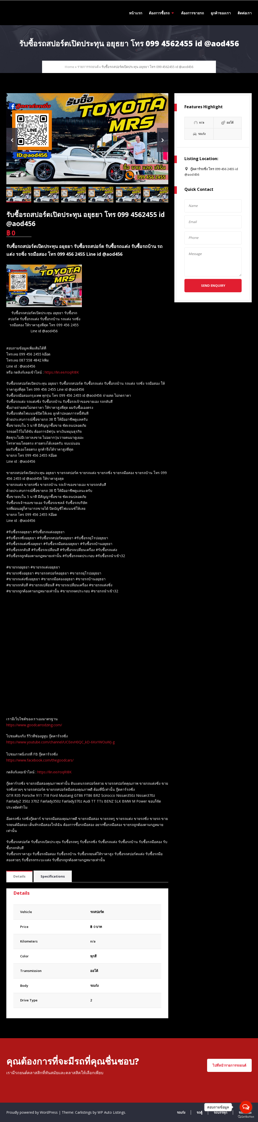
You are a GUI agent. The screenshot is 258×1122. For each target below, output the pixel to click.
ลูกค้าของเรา (221, 13)
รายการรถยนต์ (88, 66)
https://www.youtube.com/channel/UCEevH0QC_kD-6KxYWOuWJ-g (60, 742)
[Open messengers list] (246, 1107)
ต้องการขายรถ (192, 13)
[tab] (19, 877)
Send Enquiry (213, 285)
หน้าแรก (135, 13)
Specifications (53, 876)
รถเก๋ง (94, 985)
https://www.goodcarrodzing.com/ (34, 724)
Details (19, 876)
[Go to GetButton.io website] (246, 1116)
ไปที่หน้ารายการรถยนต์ (229, 1065)
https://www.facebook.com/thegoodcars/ (40, 760)
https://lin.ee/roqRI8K (62, 372)
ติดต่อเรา (245, 13)
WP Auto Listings (111, 1112)
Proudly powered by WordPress (32, 1112)
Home (69, 66)
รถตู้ (199, 1112)
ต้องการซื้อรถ (159, 13)
